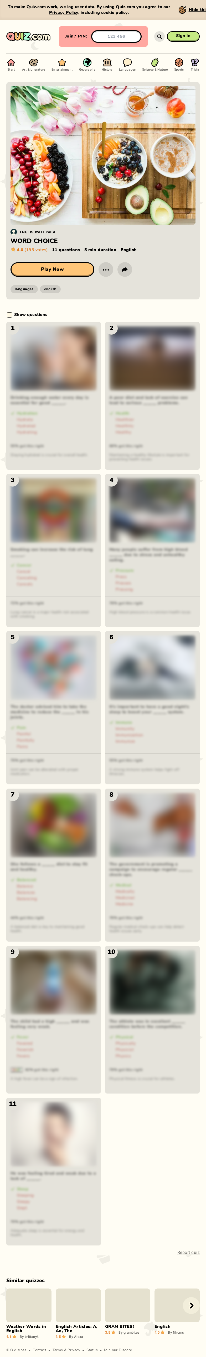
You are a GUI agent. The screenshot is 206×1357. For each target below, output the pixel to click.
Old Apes (18, 1350)
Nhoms (176, 1332)
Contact (39, 1350)
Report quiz (188, 1252)
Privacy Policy (63, 12)
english (50, 289)
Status (92, 1350)
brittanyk (29, 1336)
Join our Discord (118, 1350)
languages (24, 289)
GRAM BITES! (119, 1326)
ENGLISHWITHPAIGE (38, 231)
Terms (58, 1350)
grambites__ (131, 1332)
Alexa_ (77, 1336)
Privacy (74, 1350)
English (162, 1326)
